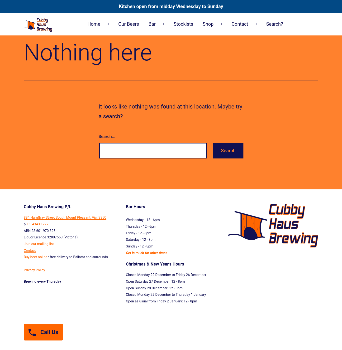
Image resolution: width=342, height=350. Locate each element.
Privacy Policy (34, 270)
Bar (152, 24)
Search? (274, 24)
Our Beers (128, 24)
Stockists (183, 24)
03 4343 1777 (37, 224)
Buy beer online (35, 257)
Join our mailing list (39, 244)
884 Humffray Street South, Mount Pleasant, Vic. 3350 (65, 217)
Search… (107, 136)
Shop (208, 24)
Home (93, 24)
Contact (240, 24)
